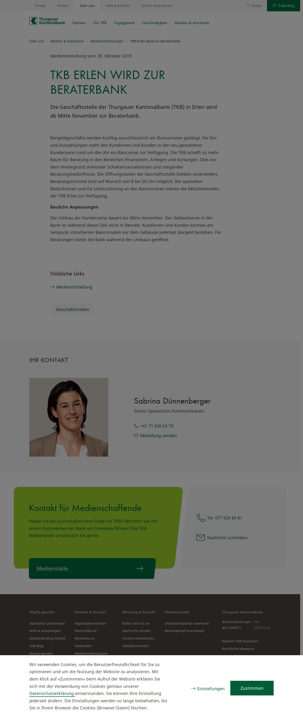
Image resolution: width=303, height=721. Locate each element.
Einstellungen (211, 688)
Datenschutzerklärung (52, 693)
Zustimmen (252, 688)
